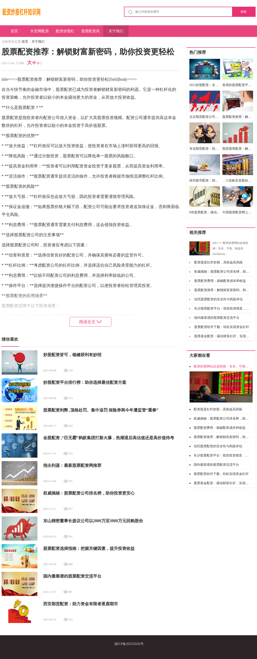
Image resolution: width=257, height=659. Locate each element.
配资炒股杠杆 (65, 33)
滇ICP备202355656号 (129, 644)
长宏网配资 (39, 31)
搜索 (244, 11)
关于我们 (116, 31)
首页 (14, 31)
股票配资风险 (90, 33)
